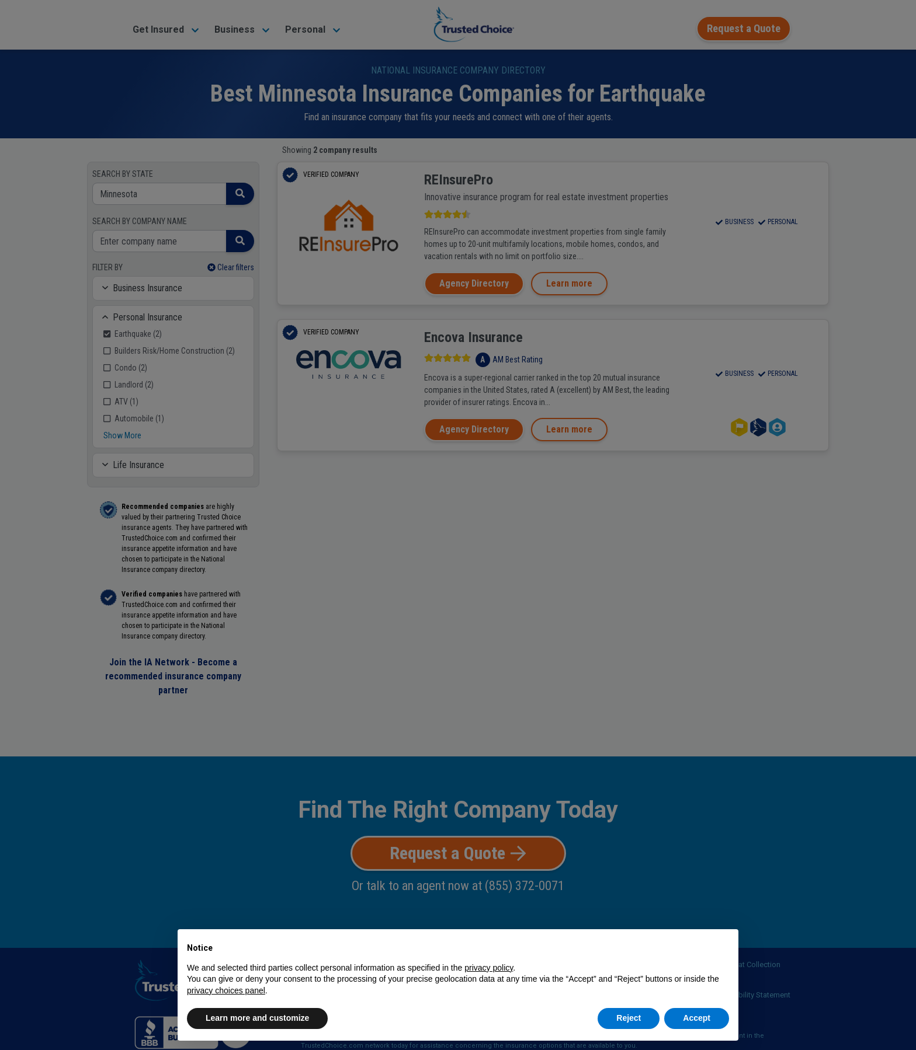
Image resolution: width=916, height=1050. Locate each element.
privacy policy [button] (488, 967)
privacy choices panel (226, 990)
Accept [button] (696, 1018)
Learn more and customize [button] (257, 1018)
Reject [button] (628, 1018)
